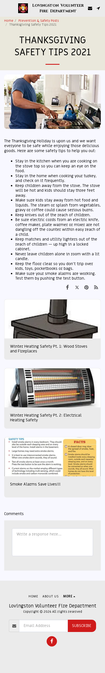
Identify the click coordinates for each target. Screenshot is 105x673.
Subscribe (81, 625)
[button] (6, 8)
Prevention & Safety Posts (38, 21)
